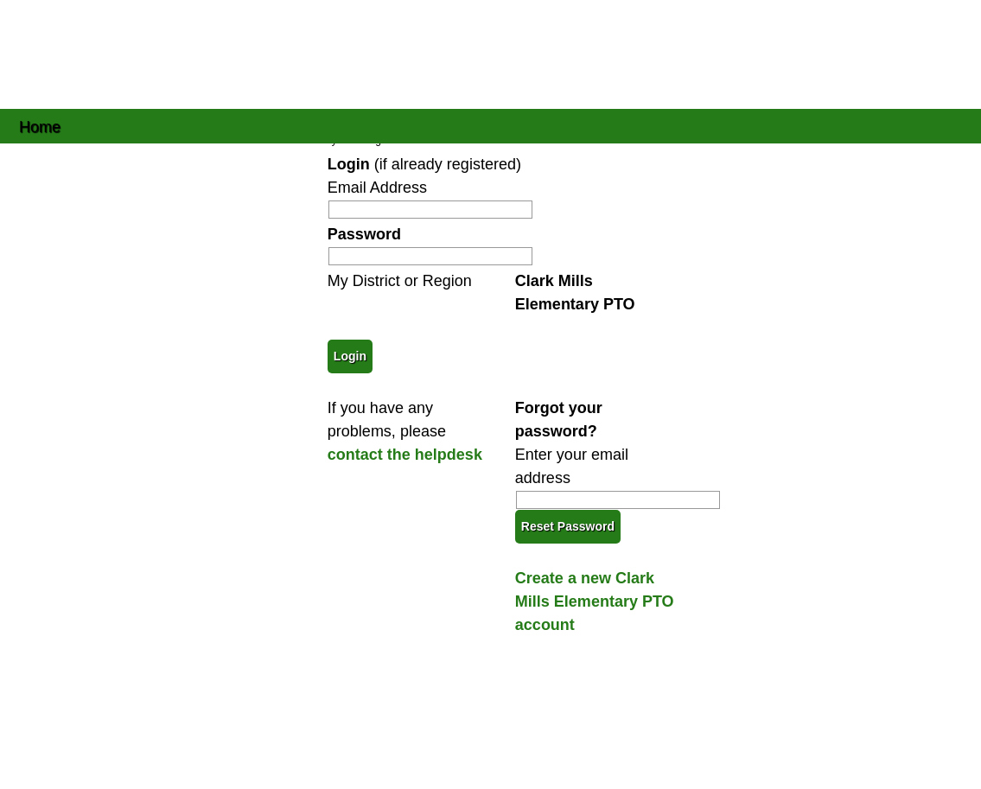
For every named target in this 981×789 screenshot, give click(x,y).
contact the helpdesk (405, 454)
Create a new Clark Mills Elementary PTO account (594, 601)
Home (40, 125)
